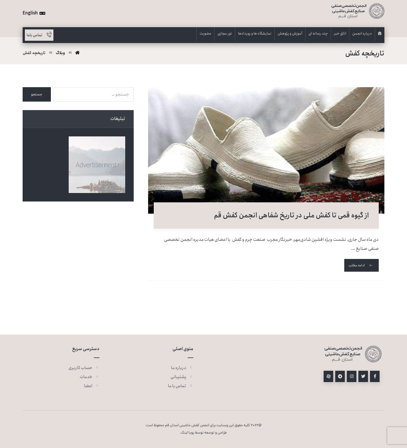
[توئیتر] (363, 376)
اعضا (91, 386)
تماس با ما (180, 386)
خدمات (89, 377)
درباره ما (182, 368)
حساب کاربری (83, 368)
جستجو (36, 94)
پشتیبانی (181, 377)
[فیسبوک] (375, 376)
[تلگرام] (340, 376)
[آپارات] (328, 376)
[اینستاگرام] (351, 376)
